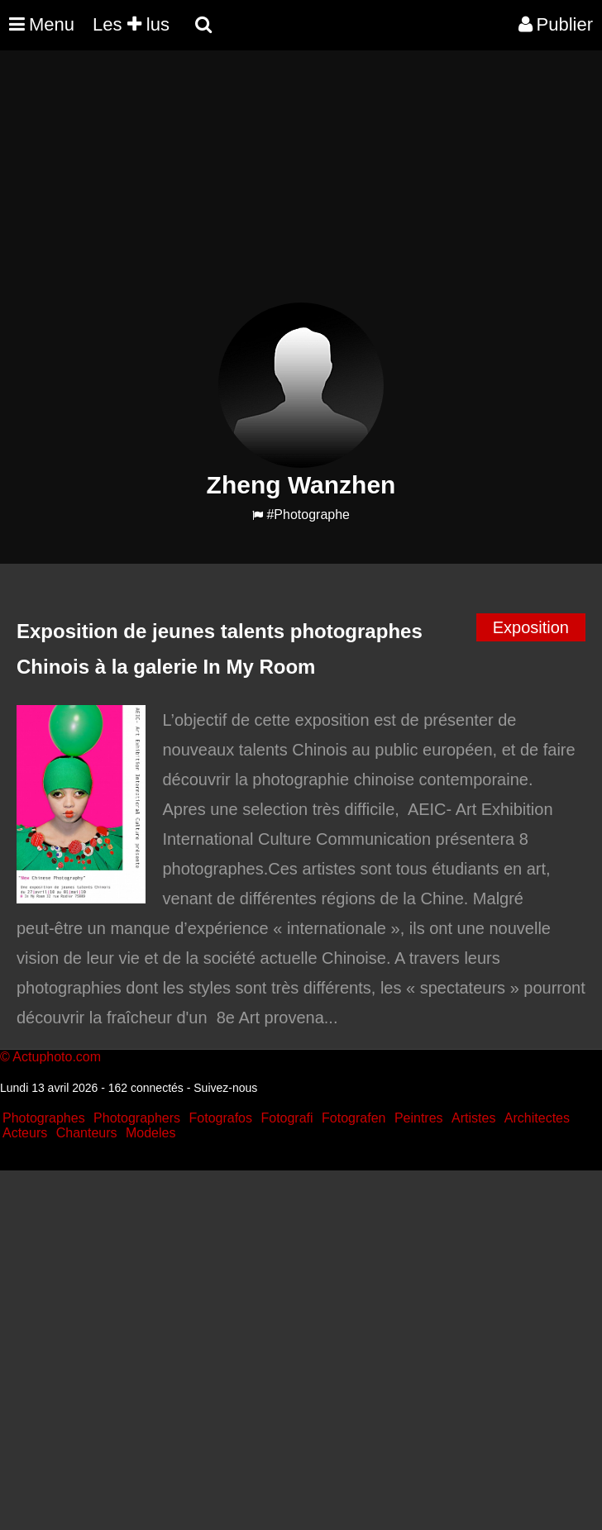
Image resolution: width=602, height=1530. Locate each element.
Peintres (418, 1118)
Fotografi (286, 1118)
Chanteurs (86, 1133)
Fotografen (353, 1118)
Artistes (473, 1118)
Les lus (131, 24)
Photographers (136, 1118)
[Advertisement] (301, 187)
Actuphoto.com (56, 1057)
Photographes (43, 1118)
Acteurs (24, 1133)
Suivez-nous (225, 1087)
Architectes (537, 1118)
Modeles (150, 1133)
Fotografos (220, 1118)
